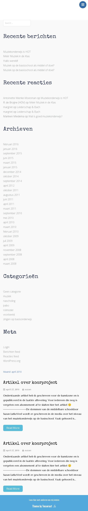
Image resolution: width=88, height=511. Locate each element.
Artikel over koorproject (30, 383)
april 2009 (8, 245)
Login (6, 347)
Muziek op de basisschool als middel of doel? (28, 65)
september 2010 (12, 213)
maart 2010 (9, 227)
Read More (13, 428)
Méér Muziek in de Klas (16, 56)
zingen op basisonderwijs (17, 319)
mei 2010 (8, 218)
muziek (7, 296)
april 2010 (8, 222)
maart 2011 (9, 208)
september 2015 (12, 153)
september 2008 (12, 254)
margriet (8, 107)
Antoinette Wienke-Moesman (19, 98)
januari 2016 (10, 149)
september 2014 (12, 181)
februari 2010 (11, 231)
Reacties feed (11, 356)
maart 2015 (9, 162)
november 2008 (12, 250)
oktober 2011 (11, 190)
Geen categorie (12, 291)
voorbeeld (9, 314)
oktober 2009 (11, 236)
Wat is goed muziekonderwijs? (45, 116)
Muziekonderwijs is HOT (17, 51)
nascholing (9, 301)
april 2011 (8, 204)
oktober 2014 (11, 176)
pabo (6, 305)
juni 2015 (8, 158)
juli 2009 (7, 241)
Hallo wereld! (10, 61)
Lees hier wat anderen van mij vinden (44, 499)
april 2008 (8, 259)
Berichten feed (11, 351)
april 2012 (8, 185)
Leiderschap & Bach (28, 107)
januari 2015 (10, 167)
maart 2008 (9, 263)
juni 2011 (8, 199)
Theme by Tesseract (42, 506)
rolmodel (8, 310)
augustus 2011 (11, 195)
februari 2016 (11, 144)
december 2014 (12, 172)
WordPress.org (11, 361)
